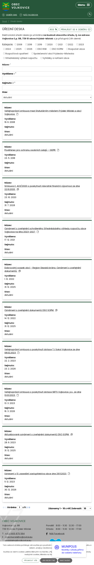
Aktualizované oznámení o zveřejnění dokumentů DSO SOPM (38, 434)
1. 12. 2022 (9, 279)
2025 (19, 48)
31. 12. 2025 (10, 286)
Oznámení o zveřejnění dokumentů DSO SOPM (30, 310)
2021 (60, 44)
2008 (19, 44)
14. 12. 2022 (10, 318)
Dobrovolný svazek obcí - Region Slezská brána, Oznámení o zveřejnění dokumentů (42, 269)
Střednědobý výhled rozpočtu (21, 58)
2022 (70, 44)
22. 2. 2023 (10, 360)
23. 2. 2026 (10, 368)
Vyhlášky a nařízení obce (56, 58)
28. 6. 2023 (10, 442)
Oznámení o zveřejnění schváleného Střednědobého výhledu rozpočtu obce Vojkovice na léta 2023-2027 (45, 230)
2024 (8, 48)
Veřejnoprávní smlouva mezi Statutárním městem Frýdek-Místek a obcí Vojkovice (42, 112)
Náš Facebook (57, 533)
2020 (50, 44)
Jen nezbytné (48, 560)
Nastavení (65, 560)
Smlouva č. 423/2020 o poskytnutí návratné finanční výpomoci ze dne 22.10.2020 (42, 187)
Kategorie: (7, 44)
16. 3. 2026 (9, 411)
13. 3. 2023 (9, 403)
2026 (29, 48)
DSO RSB (42, 48)
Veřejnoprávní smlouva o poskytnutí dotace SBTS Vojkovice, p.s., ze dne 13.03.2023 (42, 393)
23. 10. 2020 (10, 197)
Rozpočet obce (76, 48)
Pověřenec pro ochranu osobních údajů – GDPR (31, 150)
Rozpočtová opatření (16, 53)
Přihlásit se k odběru (75, 29)
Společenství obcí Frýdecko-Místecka (54, 53)
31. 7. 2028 (9, 205)
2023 (81, 44)
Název (5, 64)
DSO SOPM (57, 48)
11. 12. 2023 (9, 481)
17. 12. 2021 (9, 239)
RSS (53, 29)
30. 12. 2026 (10, 489)
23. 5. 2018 (9, 158)
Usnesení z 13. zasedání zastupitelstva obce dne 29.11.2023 (37, 473)
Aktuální (8, 134)
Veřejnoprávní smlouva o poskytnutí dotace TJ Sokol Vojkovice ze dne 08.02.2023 (42, 351)
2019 (39, 44)
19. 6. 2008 (9, 122)
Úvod (4, 21)
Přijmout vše (30, 560)
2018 (29, 44)
